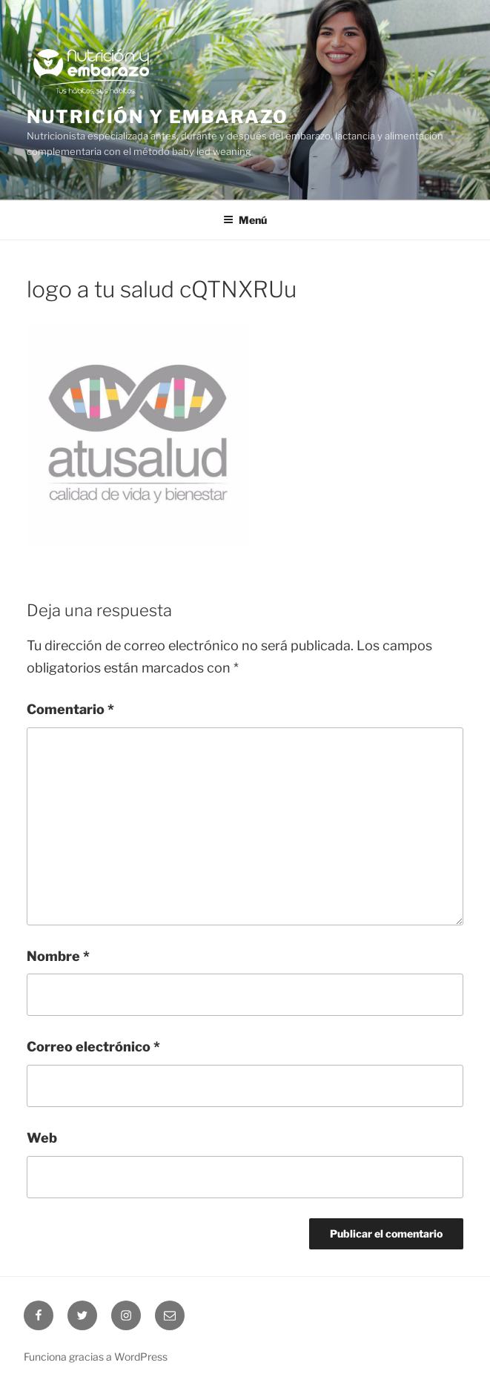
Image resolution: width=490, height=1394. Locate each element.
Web (42, 1138)
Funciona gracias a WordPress (96, 1356)
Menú (245, 220)
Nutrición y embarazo (157, 117)
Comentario (70, 709)
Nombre (58, 956)
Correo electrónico (93, 1046)
